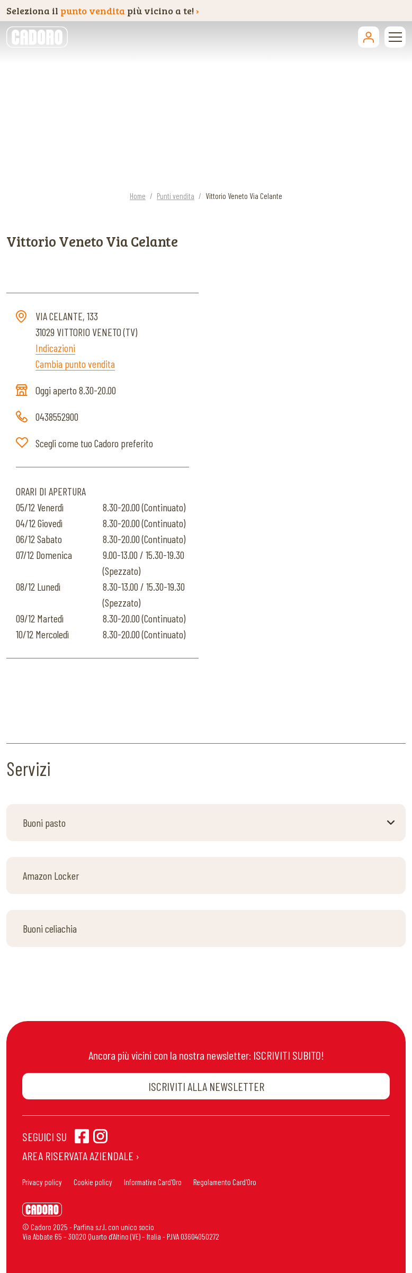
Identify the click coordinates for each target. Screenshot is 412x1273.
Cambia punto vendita (75, 363)
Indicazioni (55, 347)
